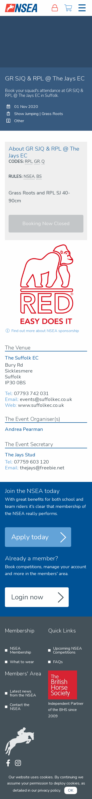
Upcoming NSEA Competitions (67, 650)
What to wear (22, 662)
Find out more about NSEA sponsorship (42, 331)
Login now (27, 597)
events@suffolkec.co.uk (46, 399)
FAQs (58, 662)
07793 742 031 (31, 393)
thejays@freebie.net (42, 467)
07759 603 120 (31, 462)
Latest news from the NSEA (23, 693)
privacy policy (49, 790)
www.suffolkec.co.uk (41, 405)
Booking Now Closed (46, 223)
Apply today (30, 537)
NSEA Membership (20, 650)
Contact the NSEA (19, 706)
